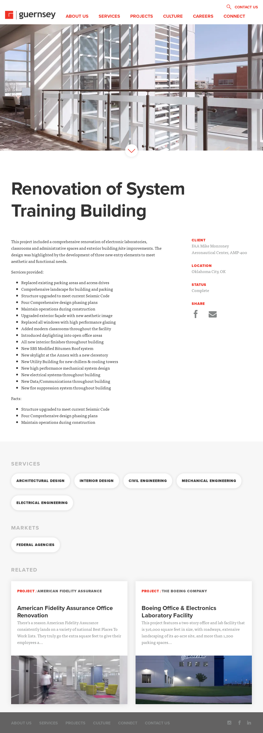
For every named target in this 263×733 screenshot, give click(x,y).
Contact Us (157, 723)
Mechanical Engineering (209, 481)
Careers (203, 16)
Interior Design (97, 481)
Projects (141, 16)
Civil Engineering (148, 481)
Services (109, 16)
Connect (234, 16)
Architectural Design (40, 481)
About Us (77, 16)
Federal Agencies (35, 545)
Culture (173, 16)
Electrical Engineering (42, 503)
